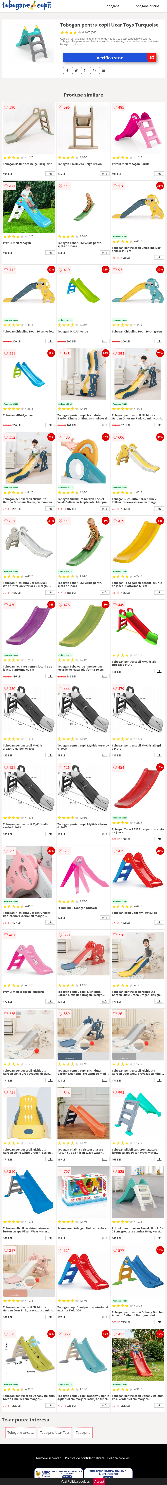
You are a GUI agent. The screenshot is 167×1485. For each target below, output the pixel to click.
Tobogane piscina (147, 6)
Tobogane (112, 6)
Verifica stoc (126, 57)
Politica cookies (118, 1458)
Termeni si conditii (49, 1458)
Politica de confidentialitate (85, 1458)
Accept (99, 1481)
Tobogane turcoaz (20, 1432)
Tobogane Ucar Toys (55, 1432)
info (50, 173)
